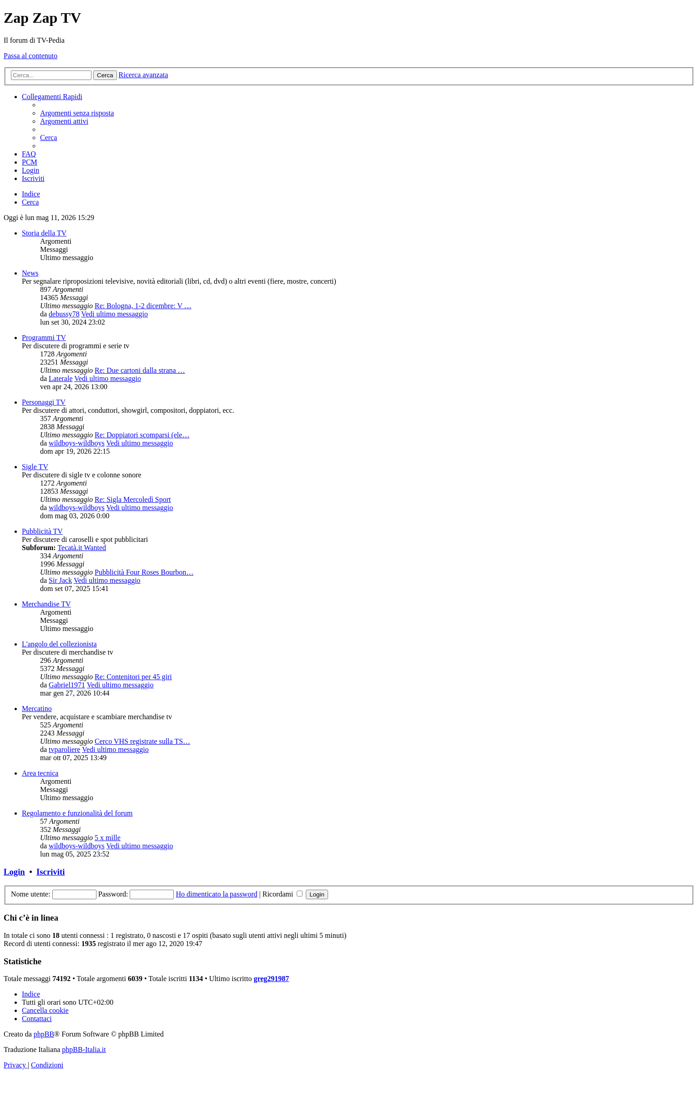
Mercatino (37, 708)
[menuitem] (77, 113)
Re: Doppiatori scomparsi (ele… (142, 435)
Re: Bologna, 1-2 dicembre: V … (143, 306)
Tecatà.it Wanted (81, 547)
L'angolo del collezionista (59, 644)
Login (14, 872)
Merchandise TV (46, 604)
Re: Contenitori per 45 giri (133, 677)
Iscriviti (50, 872)
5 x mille (108, 838)
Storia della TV (44, 233)
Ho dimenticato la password (216, 894)
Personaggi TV (44, 402)
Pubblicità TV (42, 531)
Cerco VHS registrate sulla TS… (142, 741)
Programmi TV (44, 337)
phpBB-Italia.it (84, 1049)
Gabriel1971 (67, 685)
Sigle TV (35, 467)
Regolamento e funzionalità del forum (77, 813)
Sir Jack (60, 580)
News (30, 273)
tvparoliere (64, 749)
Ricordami (283, 894)
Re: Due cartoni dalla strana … (140, 370)
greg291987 (271, 978)
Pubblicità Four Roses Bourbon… (144, 572)
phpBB (44, 1034)
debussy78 (64, 314)
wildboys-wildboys (77, 443)
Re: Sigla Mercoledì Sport (133, 499)
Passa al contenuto (30, 56)
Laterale (60, 378)
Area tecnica (40, 773)
